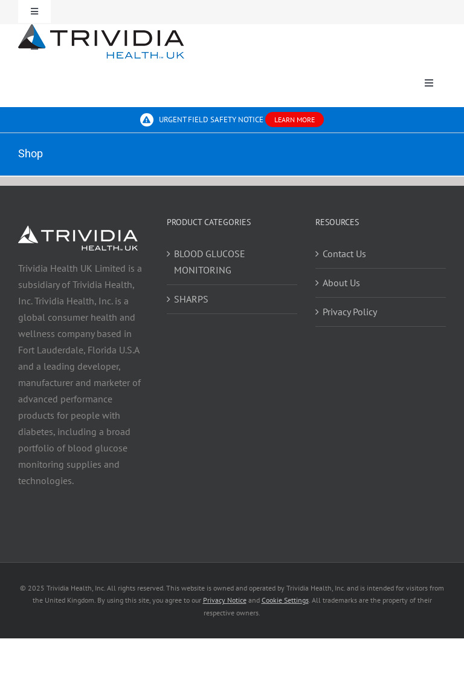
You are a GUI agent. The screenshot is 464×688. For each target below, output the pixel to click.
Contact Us (344, 253)
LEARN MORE (294, 119)
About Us (341, 283)
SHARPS (191, 299)
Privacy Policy (350, 312)
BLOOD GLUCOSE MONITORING (209, 261)
